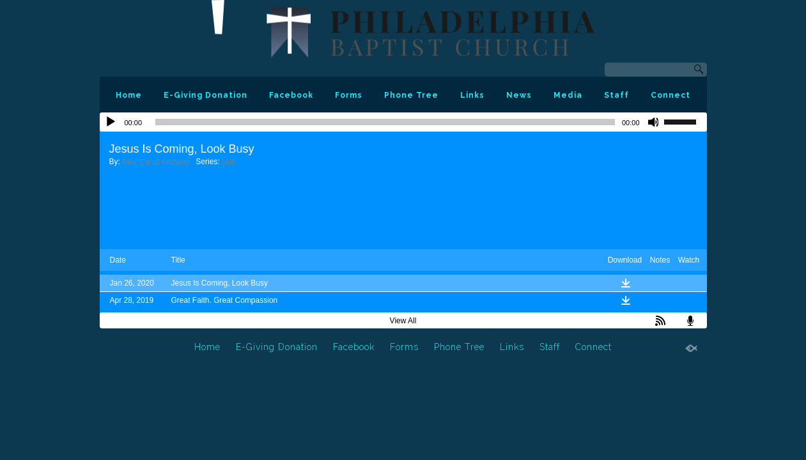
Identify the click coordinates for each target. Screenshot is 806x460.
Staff (616, 95)
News (519, 95)
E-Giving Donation (205, 95)
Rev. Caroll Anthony (155, 162)
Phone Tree (411, 95)
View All (403, 320)
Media (568, 95)
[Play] (110, 122)
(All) (228, 162)
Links (472, 95)
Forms (348, 95)
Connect (670, 95)
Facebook (291, 95)
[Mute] (653, 122)
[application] (403, 122)
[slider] (385, 122)
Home (129, 95)
